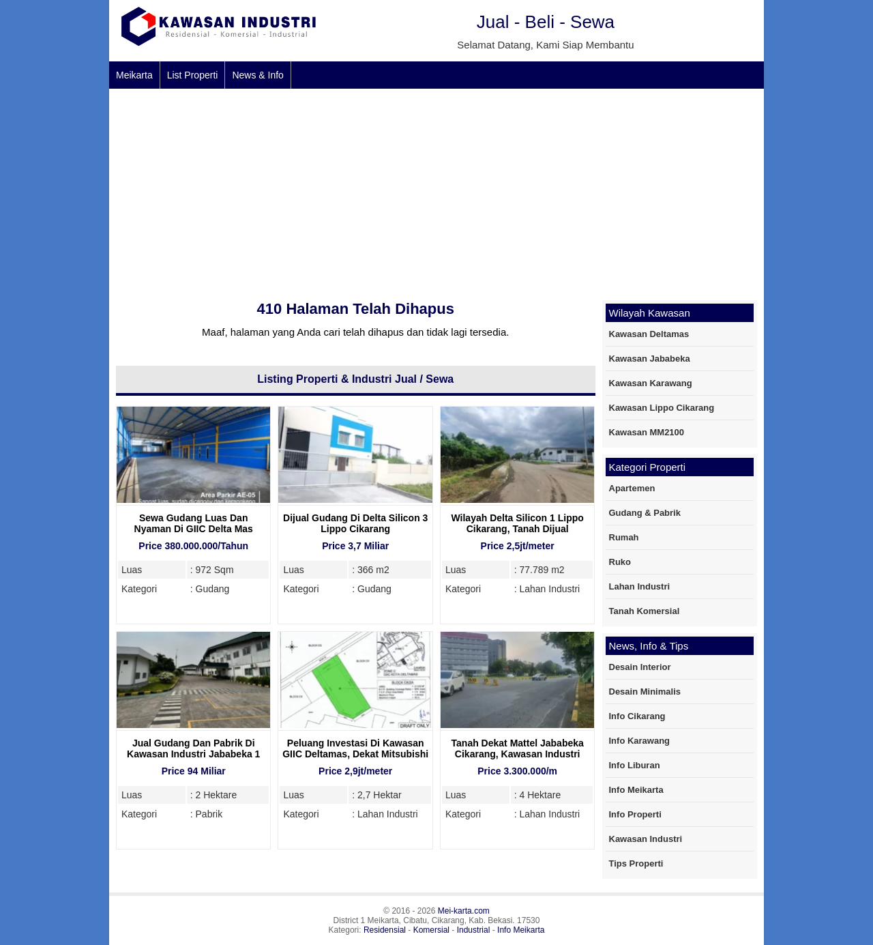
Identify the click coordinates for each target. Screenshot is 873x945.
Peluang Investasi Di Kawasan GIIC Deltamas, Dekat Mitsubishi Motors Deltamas (355, 754)
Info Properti (635, 814)
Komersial (431, 930)
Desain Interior (640, 667)
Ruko (620, 562)
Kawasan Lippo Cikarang (662, 408)
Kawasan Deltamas (649, 334)
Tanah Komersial (644, 611)
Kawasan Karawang (650, 383)
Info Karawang (639, 741)
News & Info (257, 75)
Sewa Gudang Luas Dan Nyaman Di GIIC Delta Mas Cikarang (193, 528)
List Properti (192, 75)
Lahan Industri (639, 586)
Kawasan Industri (646, 839)
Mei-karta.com (464, 911)
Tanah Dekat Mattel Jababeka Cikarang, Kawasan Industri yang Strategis (518, 754)
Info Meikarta (636, 790)
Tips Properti (636, 863)
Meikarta (134, 75)
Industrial (473, 930)
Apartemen (632, 488)
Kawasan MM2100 (647, 432)
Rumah (624, 537)
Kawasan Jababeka (649, 358)
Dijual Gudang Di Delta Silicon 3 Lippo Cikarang (355, 523)
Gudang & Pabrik (645, 513)
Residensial (385, 930)
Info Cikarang (637, 716)
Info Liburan (634, 765)
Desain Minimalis (645, 691)
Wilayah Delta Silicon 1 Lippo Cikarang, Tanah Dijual (517, 523)
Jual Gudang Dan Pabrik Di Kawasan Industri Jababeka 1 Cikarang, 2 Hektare (193, 754)
